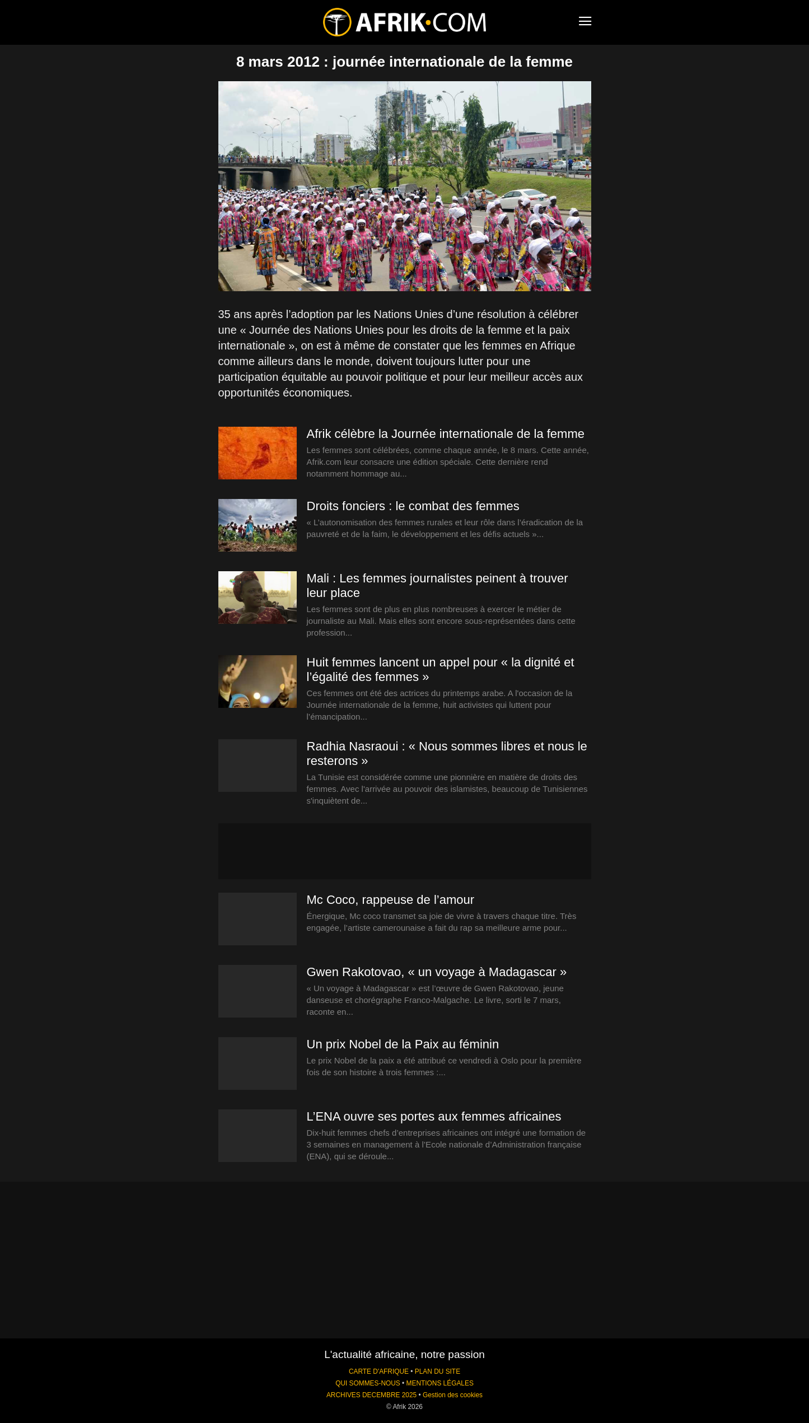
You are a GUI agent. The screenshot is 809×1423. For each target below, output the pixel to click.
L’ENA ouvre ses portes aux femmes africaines (434, 1116)
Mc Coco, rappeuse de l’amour (391, 900)
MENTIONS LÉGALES (440, 1383)
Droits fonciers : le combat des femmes (413, 506)
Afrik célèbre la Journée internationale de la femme (446, 434)
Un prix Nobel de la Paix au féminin (403, 1044)
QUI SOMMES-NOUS (367, 1383)
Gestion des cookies (453, 1395)
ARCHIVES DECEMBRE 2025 (371, 1395)
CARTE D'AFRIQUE (379, 1371)
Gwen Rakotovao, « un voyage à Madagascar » (437, 972)
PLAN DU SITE (437, 1371)
